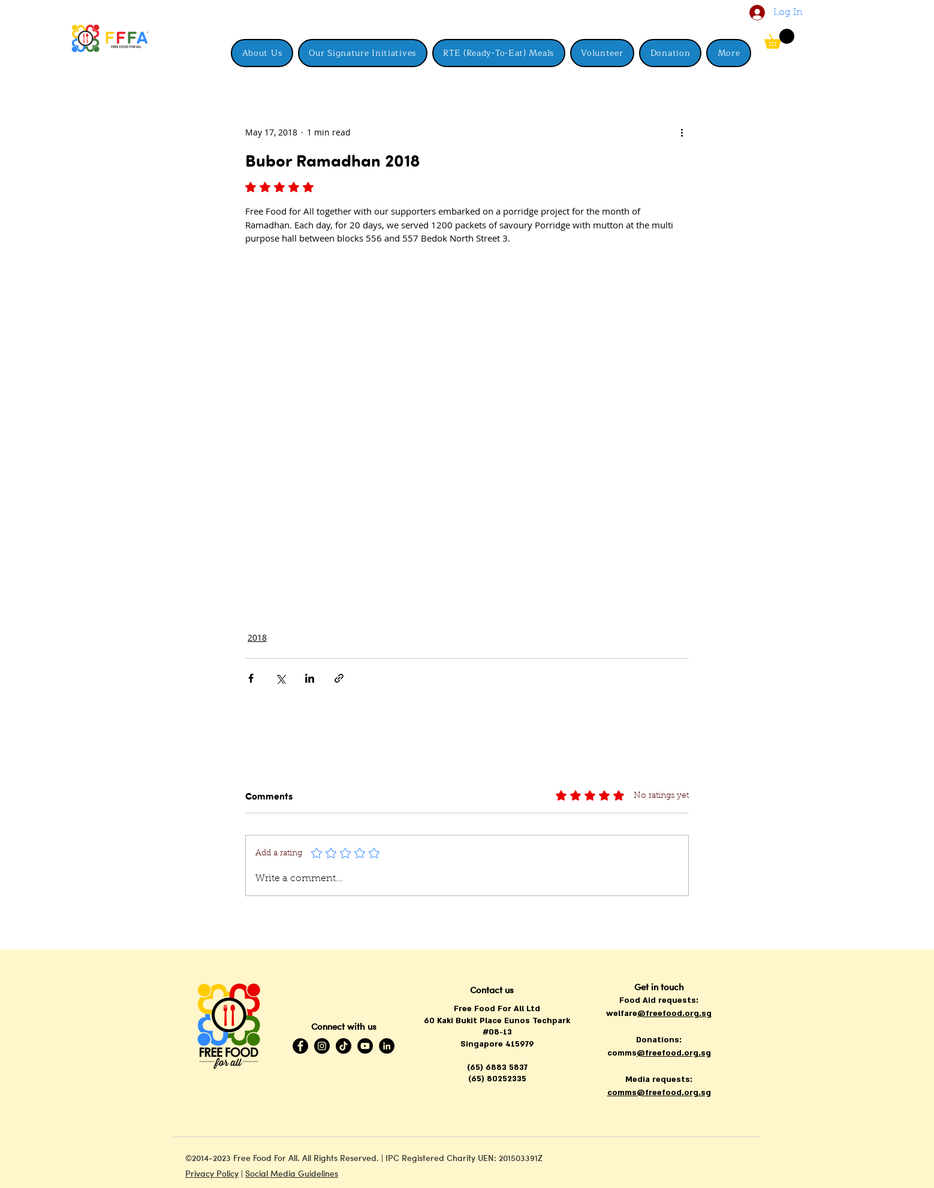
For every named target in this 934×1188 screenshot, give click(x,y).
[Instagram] (322, 1046)
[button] (728, 53)
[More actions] (681, 132)
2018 (257, 637)
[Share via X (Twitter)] (280, 678)
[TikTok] (343, 1046)
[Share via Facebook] (251, 678)
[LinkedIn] (386, 1046)
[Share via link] (339, 678)
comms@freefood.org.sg (659, 1092)
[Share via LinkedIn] (309, 678)
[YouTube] (365, 1046)
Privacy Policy (212, 1173)
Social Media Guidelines (291, 1173)
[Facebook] (300, 1046)
